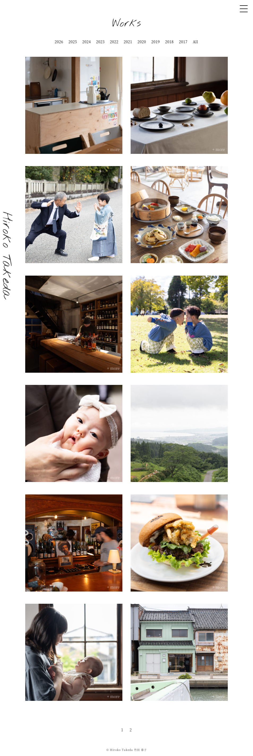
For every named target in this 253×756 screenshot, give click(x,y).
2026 (59, 41)
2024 (86, 41)
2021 (128, 41)
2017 (183, 41)
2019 (155, 41)
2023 (100, 41)
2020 (142, 41)
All (195, 41)
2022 (114, 41)
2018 (169, 41)
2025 (72, 41)
